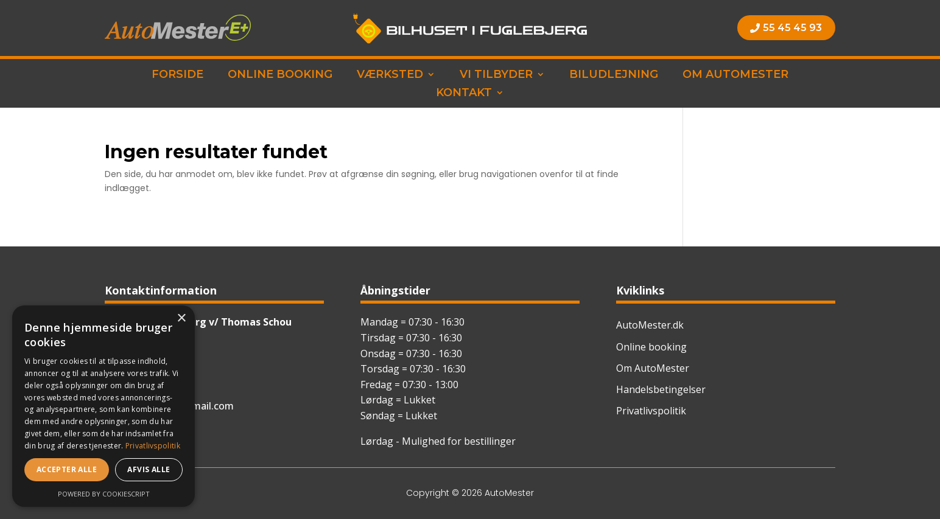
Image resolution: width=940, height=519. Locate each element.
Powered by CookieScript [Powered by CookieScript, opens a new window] (104, 493)
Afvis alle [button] (148, 469)
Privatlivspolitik (651, 410)
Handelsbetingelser (661, 389)
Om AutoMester (735, 75)
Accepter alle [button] (67, 469)
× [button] (181, 318)
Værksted (390, 75)
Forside (177, 75)
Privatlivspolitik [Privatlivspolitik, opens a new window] (152, 446)
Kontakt (464, 93)
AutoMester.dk (650, 325)
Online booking (280, 75)
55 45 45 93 (792, 27)
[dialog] (103, 406)
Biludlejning (613, 75)
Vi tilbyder (496, 75)
